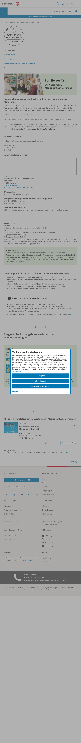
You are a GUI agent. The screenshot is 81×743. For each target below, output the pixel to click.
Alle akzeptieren (40, 376)
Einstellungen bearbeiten (40, 386)
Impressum (16, 392)
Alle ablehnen (40, 381)
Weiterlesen (16, 371)
